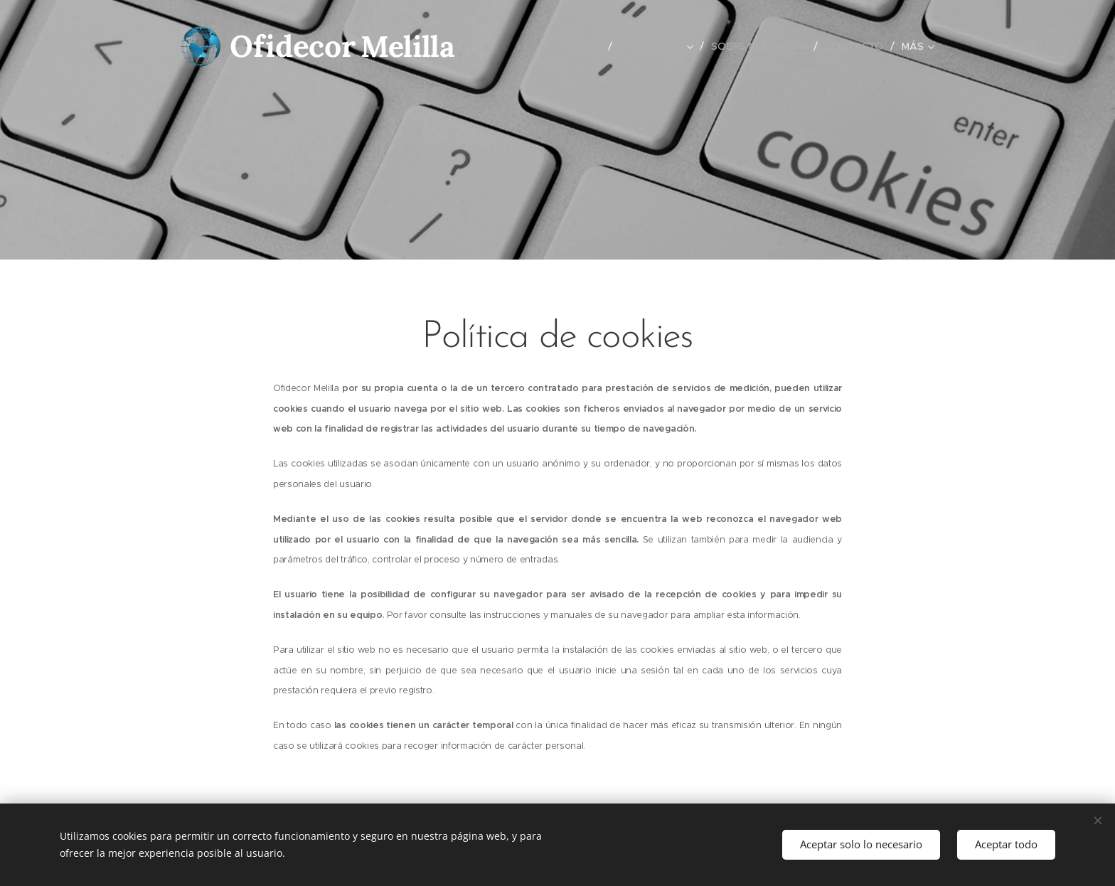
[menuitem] (588, 46)
